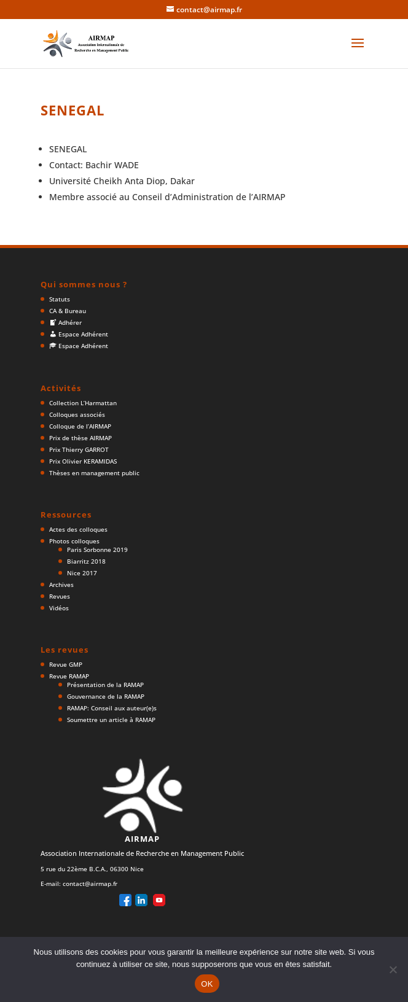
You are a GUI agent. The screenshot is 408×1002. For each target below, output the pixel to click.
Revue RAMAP (69, 676)
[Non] (392, 969)
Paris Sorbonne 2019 (97, 549)
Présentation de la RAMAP (105, 684)
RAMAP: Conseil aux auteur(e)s (112, 708)
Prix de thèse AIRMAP (80, 437)
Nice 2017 (82, 573)
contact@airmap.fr (90, 883)
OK (207, 983)
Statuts (59, 299)
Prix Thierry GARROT (79, 449)
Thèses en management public (94, 472)
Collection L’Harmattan (83, 402)
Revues (59, 596)
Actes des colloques (78, 529)
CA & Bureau (67, 310)
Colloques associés (77, 414)
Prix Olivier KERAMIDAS (83, 461)
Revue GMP (65, 664)
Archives (61, 584)
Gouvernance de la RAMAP (105, 696)
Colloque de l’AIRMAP (80, 426)
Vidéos (59, 608)
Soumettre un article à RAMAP (111, 719)
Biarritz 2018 (86, 561)
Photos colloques (74, 541)
